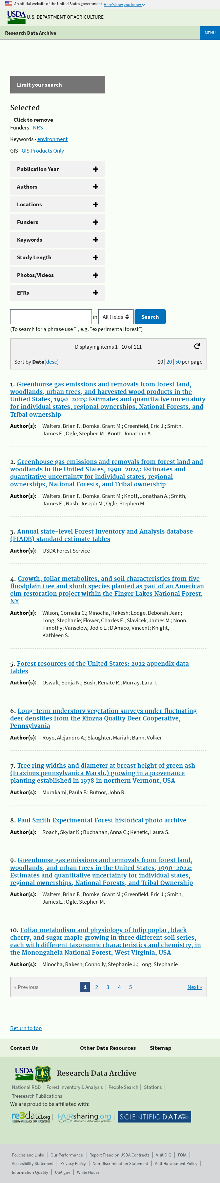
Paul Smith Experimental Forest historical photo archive (102, 820)
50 (178, 361)
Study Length (34, 257)
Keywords (29, 239)
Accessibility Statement (33, 1163)
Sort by (36, 361)
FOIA (182, 1155)
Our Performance (67, 1155)
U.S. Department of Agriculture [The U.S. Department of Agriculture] (55, 17)
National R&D (26, 1087)
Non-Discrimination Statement (120, 1163)
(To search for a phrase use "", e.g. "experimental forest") (76, 329)
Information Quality (30, 1172)
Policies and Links (28, 1155)
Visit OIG (163, 1155)
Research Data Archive (30, 33)
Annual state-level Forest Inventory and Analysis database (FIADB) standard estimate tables (101, 535)
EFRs (23, 292)
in (114, 316)
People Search (123, 1087)
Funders (27, 222)
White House (88, 1172)
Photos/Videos (35, 275)
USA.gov (62, 1172)
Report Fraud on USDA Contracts (119, 1155)
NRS (38, 127)
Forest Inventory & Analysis (74, 1087)
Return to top (26, 1028)
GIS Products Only (43, 150)
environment (52, 139)
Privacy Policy (73, 1163)
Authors (27, 186)
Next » (194, 987)
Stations (153, 1087)
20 (169, 361)
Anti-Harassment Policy (176, 1163)
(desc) (51, 361)
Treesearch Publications (37, 1096)
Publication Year (38, 169)
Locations (29, 204)
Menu (210, 33)
